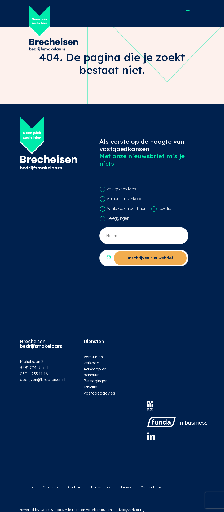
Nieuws (125, 487)
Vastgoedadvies (121, 188)
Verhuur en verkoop (124, 198)
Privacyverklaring (130, 509)
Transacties (100, 487)
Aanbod (74, 487)
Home (29, 487)
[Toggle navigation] (187, 12)
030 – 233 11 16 (33, 373)
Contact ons (151, 487)
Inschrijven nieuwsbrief (150, 257)
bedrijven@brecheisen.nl (41, 379)
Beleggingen (118, 218)
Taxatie (164, 208)
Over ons (50, 487)
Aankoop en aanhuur (126, 208)
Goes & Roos (51, 509)
